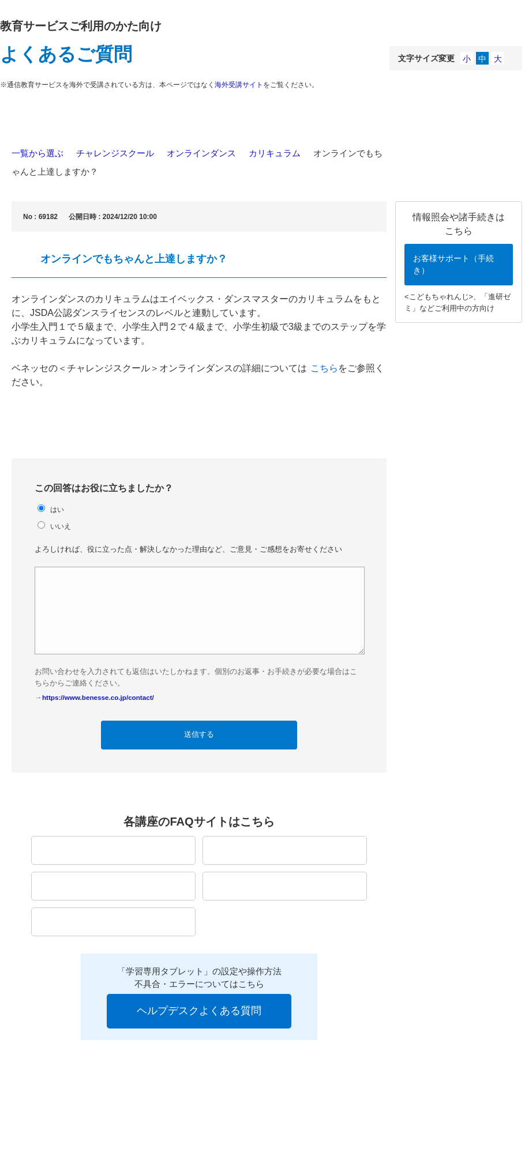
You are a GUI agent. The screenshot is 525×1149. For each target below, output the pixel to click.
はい (57, 509)
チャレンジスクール (115, 153)
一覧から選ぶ (37, 153)
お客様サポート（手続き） (453, 264)
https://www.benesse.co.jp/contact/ (98, 697)
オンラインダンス (201, 153)
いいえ (60, 526)
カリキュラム (275, 153)
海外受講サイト (239, 85)
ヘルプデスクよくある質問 (199, 1010)
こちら (324, 368)
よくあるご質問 (66, 54)
